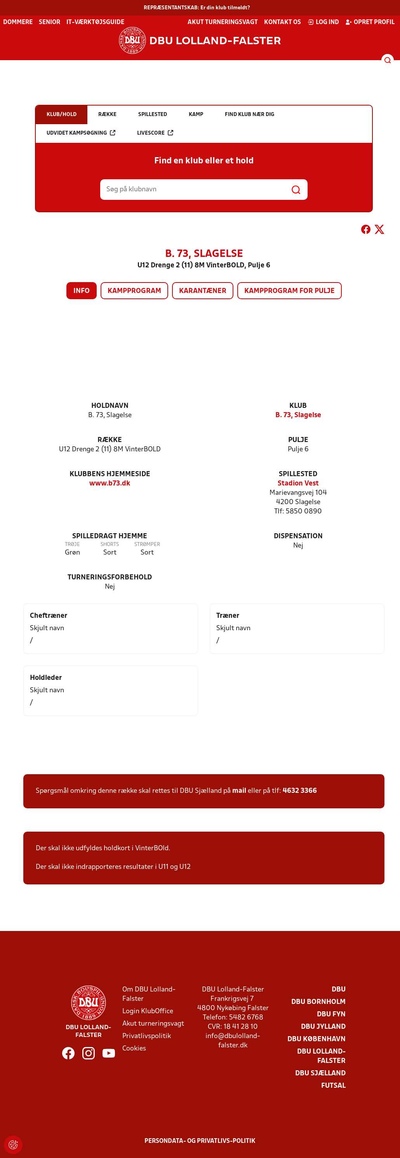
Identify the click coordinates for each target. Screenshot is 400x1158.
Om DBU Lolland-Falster (149, 994)
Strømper (147, 544)
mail (239, 791)
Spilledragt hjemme (109, 536)
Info (81, 291)
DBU (339, 989)
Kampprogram (134, 291)
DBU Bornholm (318, 1002)
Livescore (155, 133)
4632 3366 (300, 791)
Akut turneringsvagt (223, 22)
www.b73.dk (109, 483)
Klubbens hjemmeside (110, 474)
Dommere (18, 22)
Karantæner (202, 291)
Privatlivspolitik (146, 1036)
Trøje (72, 544)
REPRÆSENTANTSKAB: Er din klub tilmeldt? (197, 7)
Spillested (298, 474)
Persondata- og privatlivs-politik (200, 1141)
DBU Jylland (323, 1027)
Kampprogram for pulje (289, 291)
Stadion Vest (298, 483)
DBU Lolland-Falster (321, 1056)
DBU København (316, 1039)
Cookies (134, 1048)
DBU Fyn (331, 1014)
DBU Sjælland (320, 1073)
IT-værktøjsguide (95, 22)
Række (109, 440)
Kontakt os (282, 22)
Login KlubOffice (147, 1011)
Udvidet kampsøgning (81, 133)
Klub (298, 406)
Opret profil (370, 22)
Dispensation (298, 536)
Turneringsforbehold (110, 577)
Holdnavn (110, 406)
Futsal (333, 1086)
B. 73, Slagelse (298, 415)
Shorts (110, 544)
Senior (49, 22)
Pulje (298, 440)
